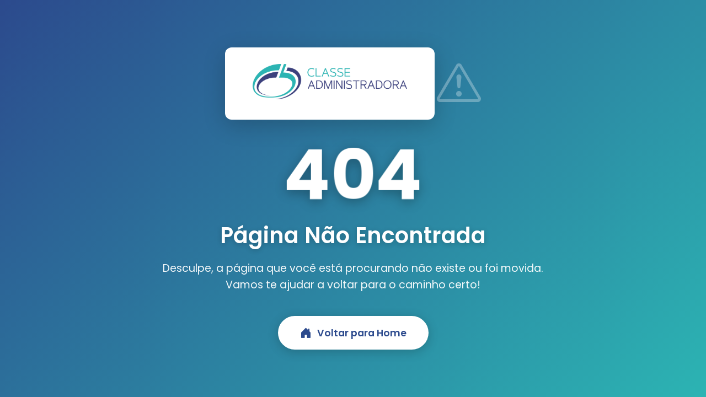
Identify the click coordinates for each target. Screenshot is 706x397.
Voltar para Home (353, 332)
